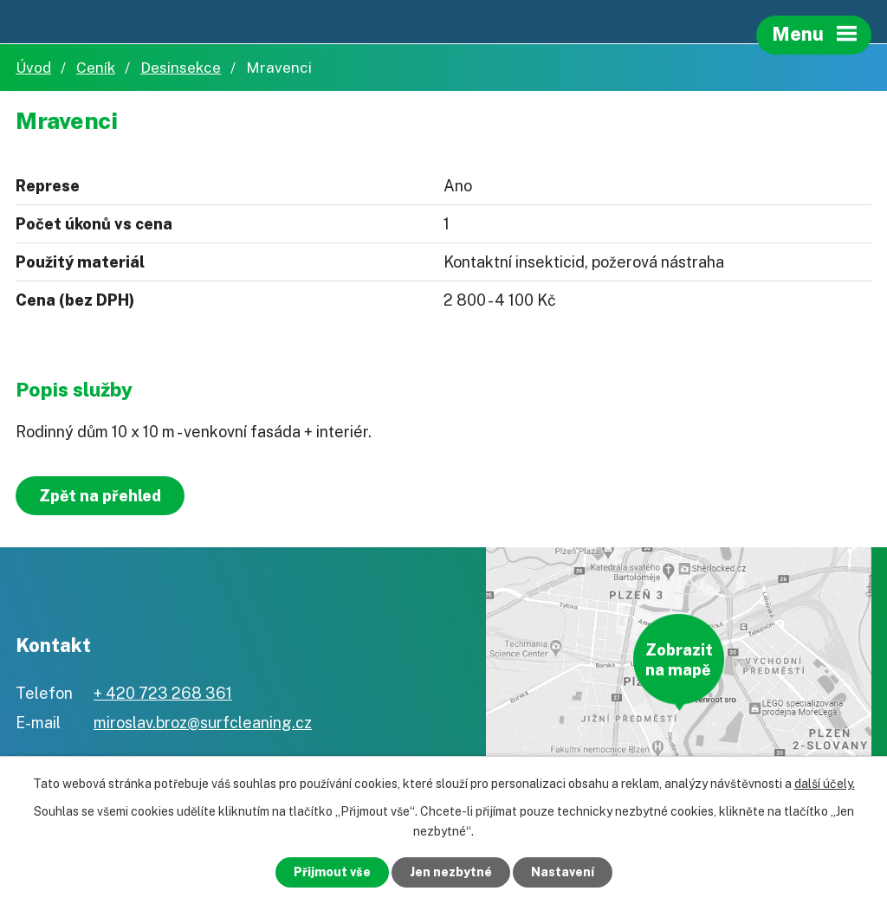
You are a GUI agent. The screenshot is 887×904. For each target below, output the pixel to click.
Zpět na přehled (100, 496)
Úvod (33, 67)
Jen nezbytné (451, 872)
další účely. (824, 784)
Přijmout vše (332, 872)
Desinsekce (180, 67)
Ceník (95, 67)
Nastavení (562, 872)
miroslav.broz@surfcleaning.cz (203, 723)
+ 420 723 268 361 (163, 693)
